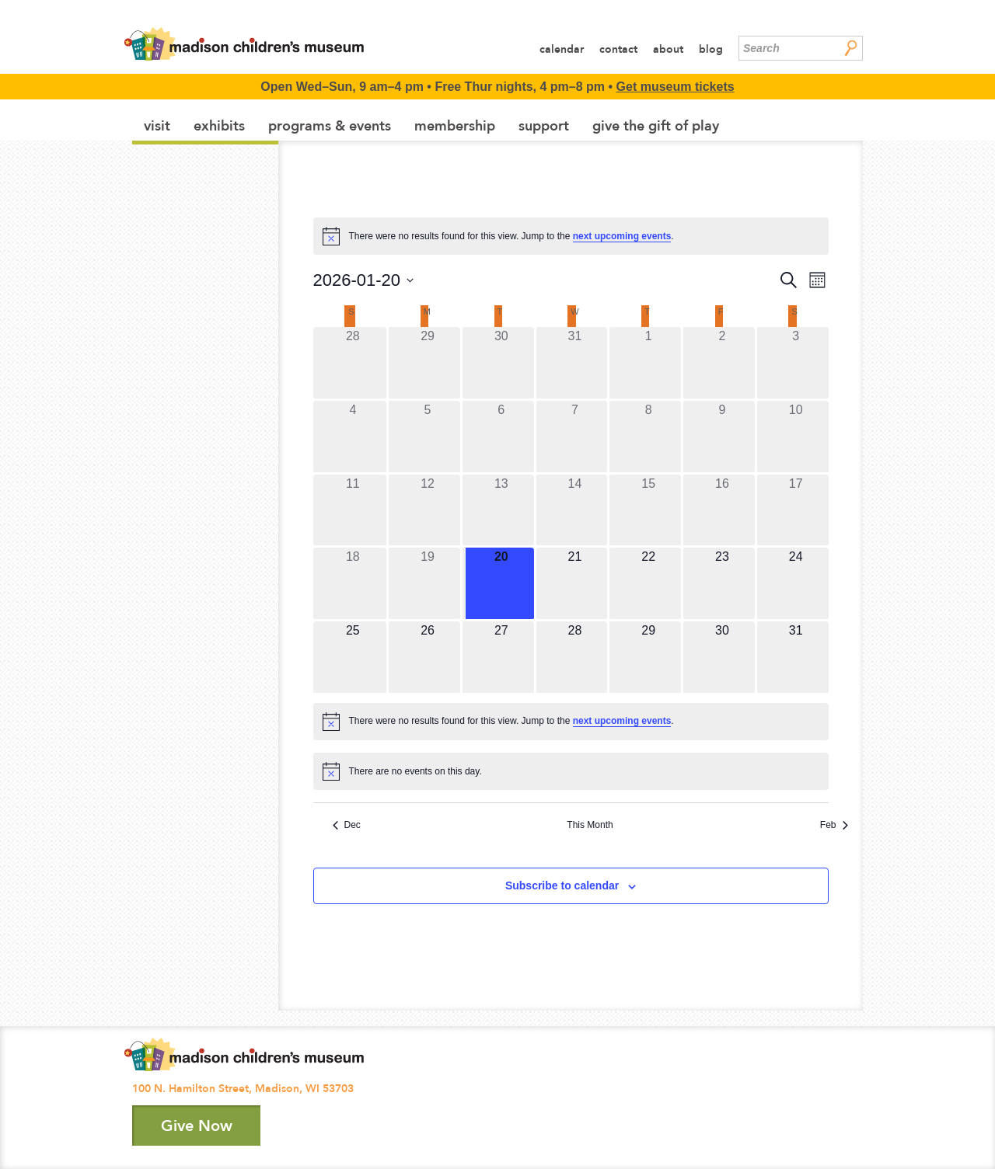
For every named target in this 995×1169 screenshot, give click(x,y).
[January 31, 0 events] (796, 657)
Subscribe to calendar (562, 885)
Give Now (196, 1125)
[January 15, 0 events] (648, 510)
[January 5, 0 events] (427, 436)
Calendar (561, 49)
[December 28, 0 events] (353, 362)
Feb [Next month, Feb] (834, 824)
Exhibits (219, 125)
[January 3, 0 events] (796, 362)
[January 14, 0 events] (575, 510)
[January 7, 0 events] (575, 436)
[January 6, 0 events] (501, 436)
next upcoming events (622, 236)
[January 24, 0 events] (796, 583)
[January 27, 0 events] (501, 657)
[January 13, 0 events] (501, 510)
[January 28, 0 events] (575, 657)
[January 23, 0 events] (722, 583)
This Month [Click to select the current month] (590, 824)
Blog (711, 49)
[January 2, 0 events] (722, 362)
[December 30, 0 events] (501, 362)
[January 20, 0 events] (501, 583)
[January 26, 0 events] (427, 657)
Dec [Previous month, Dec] (347, 824)
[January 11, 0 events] (353, 510)
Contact (618, 49)
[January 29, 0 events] (648, 657)
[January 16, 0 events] (722, 510)
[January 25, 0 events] (353, 657)
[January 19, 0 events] (427, 583)
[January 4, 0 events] (353, 436)
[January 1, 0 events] (648, 362)
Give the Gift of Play (655, 125)
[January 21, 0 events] (575, 583)
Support (543, 125)
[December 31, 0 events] (575, 362)
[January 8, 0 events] (648, 436)
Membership (454, 125)
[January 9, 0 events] (722, 436)
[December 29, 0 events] (427, 362)
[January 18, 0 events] (353, 583)
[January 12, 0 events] (427, 510)
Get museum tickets (675, 86)
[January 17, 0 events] (796, 510)
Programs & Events (329, 125)
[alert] (571, 236)
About (668, 49)
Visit (157, 125)
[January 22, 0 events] (648, 583)
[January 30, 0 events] (722, 657)
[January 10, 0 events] (796, 436)
